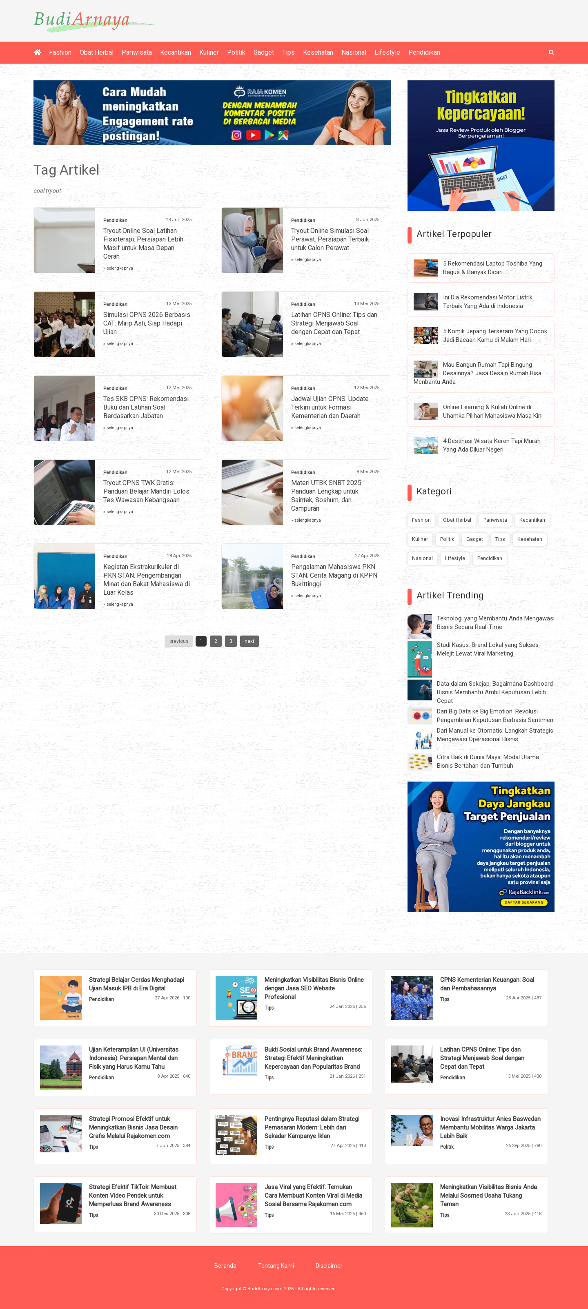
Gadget (264, 52)
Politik (236, 52)
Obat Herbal (97, 52)
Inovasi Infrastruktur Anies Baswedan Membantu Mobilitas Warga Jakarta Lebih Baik (490, 1127)
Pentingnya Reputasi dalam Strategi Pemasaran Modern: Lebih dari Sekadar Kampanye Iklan (312, 1127)
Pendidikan (424, 52)
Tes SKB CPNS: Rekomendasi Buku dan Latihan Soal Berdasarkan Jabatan (146, 407)
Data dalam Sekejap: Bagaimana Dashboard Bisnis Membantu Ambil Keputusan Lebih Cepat (495, 692)
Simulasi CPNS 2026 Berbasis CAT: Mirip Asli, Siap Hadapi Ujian (146, 323)
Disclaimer (329, 1265)
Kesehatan (318, 52)
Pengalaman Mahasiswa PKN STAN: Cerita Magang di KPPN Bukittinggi (334, 575)
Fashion (60, 52)
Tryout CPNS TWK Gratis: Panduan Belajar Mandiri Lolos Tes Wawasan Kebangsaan (146, 491)
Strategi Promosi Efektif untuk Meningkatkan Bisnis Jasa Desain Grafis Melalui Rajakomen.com (133, 1127)
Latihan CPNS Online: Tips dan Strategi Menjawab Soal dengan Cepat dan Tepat (334, 323)
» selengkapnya (118, 268)
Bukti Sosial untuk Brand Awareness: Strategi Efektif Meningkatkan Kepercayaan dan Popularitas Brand (313, 1058)
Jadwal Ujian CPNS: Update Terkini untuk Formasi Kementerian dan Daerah (330, 407)
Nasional (353, 52)
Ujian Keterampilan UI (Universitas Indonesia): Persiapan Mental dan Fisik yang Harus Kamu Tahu (133, 1058)
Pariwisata (137, 52)
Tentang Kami (276, 1265)
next (249, 641)
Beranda (225, 1265)
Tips (288, 52)
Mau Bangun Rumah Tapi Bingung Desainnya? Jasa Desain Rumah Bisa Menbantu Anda (477, 373)
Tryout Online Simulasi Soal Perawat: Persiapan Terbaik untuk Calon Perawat (330, 239)
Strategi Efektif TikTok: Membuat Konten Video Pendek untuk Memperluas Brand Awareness (132, 1195)
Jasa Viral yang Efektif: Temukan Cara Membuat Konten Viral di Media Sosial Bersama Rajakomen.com (313, 1195)
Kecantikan (175, 52)
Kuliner (209, 52)
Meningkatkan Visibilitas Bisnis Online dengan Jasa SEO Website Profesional (314, 988)
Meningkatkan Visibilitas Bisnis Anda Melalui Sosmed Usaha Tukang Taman (488, 1195)
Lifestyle (387, 52)
